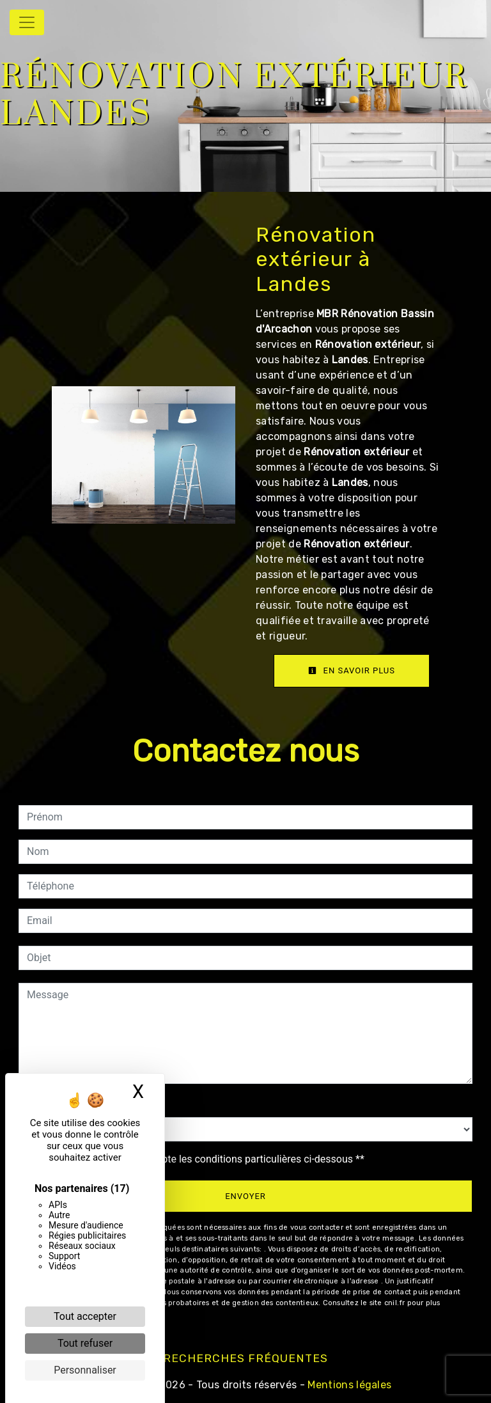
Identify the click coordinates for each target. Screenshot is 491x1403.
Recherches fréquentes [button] (245, 1358)
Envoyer (245, 1196)
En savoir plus (351, 670)
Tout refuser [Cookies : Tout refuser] (85, 1343)
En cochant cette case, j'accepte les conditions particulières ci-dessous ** (197, 1159)
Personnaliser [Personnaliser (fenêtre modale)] (85, 1370)
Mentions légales (348, 1385)
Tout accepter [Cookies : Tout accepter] (85, 1316)
